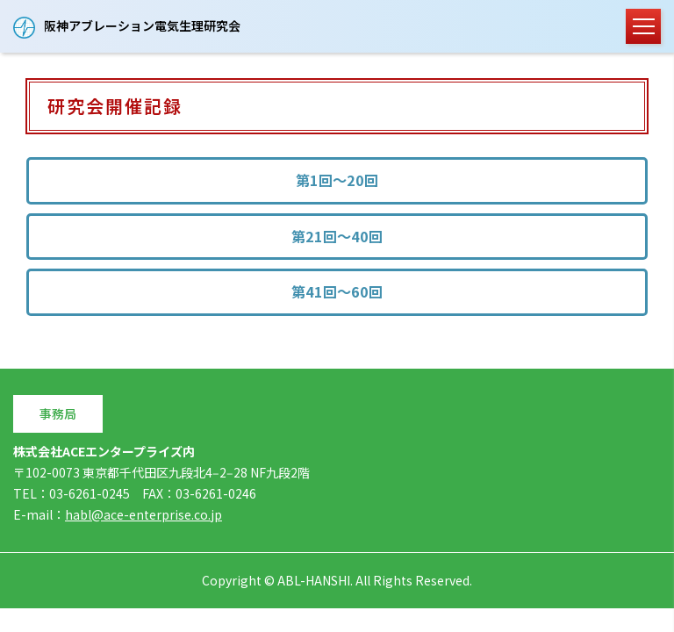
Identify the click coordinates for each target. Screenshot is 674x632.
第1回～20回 (337, 179)
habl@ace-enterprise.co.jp (143, 513)
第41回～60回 (337, 290)
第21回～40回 (337, 235)
